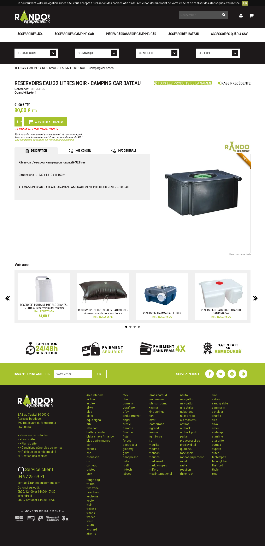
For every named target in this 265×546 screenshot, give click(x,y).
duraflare (129, 407)
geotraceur (130, 444)
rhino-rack (186, 473)
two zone (93, 488)
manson (154, 453)
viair (89, 504)
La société (28, 439)
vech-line (92, 496)
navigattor (187, 399)
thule (215, 469)
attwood (92, 428)
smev (215, 428)
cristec (91, 469)
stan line (217, 436)
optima (184, 424)
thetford (217, 465)
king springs (156, 411)
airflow (91, 399)
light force (155, 436)
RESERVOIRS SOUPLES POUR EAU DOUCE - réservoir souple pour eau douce (103, 312)
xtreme (91, 533)
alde (89, 411)
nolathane (186, 411)
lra (150, 440)
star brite (218, 440)
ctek (89, 473)
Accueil (20, 68)
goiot (126, 453)
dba (125, 399)
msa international (160, 473)
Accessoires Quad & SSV (229, 34)
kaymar (154, 407)
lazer (152, 420)
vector (91, 500)
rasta (183, 465)
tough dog (93, 480)
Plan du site (29, 443)
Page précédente (234, 83)
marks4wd (156, 461)
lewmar (154, 432)
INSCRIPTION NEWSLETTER (32, 374)
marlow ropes (158, 465)
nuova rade (187, 415)
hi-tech (127, 469)
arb (89, 424)
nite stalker (187, 407)
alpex (90, 415)
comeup (92, 465)
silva (215, 424)
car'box (91, 449)
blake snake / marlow (100, 436)
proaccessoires (190, 440)
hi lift (126, 465)
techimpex (219, 457)
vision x (91, 508)
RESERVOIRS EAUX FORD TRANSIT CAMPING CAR (221, 312)
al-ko (90, 407)
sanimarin (218, 407)
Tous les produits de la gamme (183, 83)
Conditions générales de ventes (42, 447)
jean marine (156, 399)
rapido (184, 461)
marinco (154, 457)
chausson (93, 457)
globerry (128, 449)
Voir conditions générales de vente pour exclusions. (44, 139)
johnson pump (158, 403)
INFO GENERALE (123, 151)
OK (245, 3)
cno (89, 461)
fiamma (128, 428)
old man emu (188, 420)
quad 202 (186, 449)
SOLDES (34, 68)
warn (90, 521)
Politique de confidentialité (39, 451)
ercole (127, 424)
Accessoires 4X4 (29, 34)
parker (184, 436)
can (89, 444)
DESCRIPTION (36, 151)
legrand (154, 428)
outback (185, 428)
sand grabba (220, 403)
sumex (216, 444)
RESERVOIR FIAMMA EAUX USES (162, 313)
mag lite (154, 444)
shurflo (216, 415)
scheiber (217, 411)
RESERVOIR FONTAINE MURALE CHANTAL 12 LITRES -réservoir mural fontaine (44, 306)
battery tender (96, 432)
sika (214, 420)
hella (126, 461)
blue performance (98, 440)
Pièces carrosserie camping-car (131, 34)
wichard (92, 529)
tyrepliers (93, 492)
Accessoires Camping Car (74, 34)
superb (216, 449)
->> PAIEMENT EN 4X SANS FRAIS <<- (36, 129)
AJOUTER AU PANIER (45, 121)
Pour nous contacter (35, 435)
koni (151, 415)
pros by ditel (188, 444)
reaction (185, 469)
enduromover (132, 415)
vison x (91, 513)
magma (154, 449)
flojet (126, 436)
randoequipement (192, 457)
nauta (184, 395)
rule (214, 395)
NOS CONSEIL (80, 151)
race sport (186, 453)
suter (215, 453)
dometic (128, 403)
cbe (89, 453)
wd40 (90, 525)
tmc (214, 473)
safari (216, 399)
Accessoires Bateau (183, 34)
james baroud (158, 395)
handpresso (130, 457)
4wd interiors (95, 395)
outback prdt (188, 432)
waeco (91, 517)
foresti (127, 440)
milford (153, 469)
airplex (91, 403)
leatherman (156, 424)
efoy (126, 411)
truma (91, 484)
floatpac (128, 432)
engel (126, 420)
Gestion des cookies (34, 456)
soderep (217, 432)
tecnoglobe (219, 461)
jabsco (127, 473)
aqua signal (94, 420)
